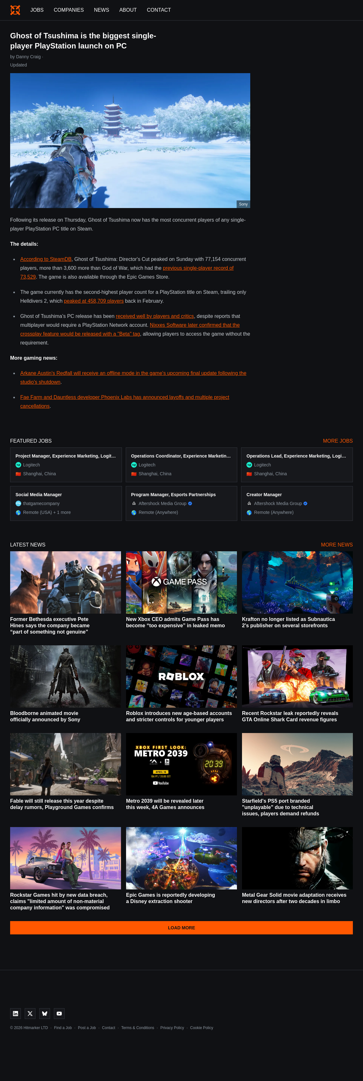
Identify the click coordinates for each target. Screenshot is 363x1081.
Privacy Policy (172, 1028)
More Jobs (338, 441)
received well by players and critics (155, 316)
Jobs (37, 10)
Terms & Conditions (137, 1028)
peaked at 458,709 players (94, 301)
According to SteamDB (46, 259)
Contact (159, 10)
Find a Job (63, 1028)
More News (337, 544)
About (128, 10)
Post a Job (87, 1028)
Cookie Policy (201, 1028)
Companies (69, 10)
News (101, 10)
